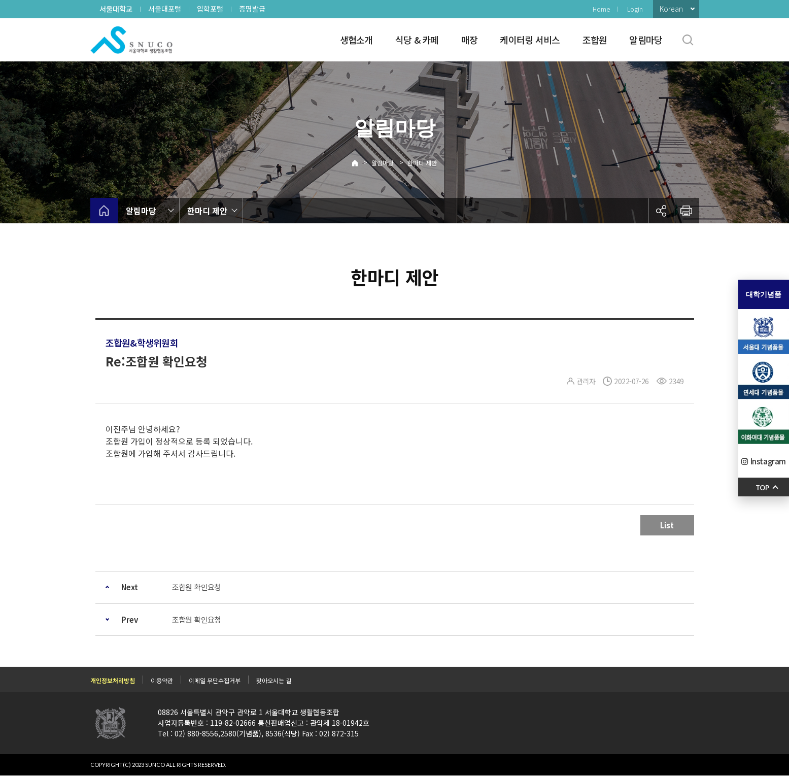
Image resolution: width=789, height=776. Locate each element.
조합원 (594, 39)
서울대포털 (164, 9)
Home (601, 9)
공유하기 (661, 210)
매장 (469, 39)
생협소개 (356, 39)
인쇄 (686, 210)
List (667, 525)
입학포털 (210, 9)
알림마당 (645, 39)
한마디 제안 (422, 162)
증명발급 (252, 9)
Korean (671, 9)
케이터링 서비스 (530, 39)
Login (635, 9)
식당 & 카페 (417, 39)
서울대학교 (115, 9)
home (104, 210)
